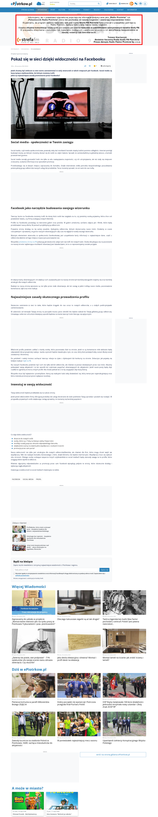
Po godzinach (74, 10)
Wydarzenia (42, 10)
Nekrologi (123, 4)
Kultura (62, 10)
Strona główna (27, 10)
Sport (52, 10)
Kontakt (120, 10)
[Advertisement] (61, 187)
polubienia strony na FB (28, 242)
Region (96, 10)
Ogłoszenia (108, 10)
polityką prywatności (22, 575)
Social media (28, 479)
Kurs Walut (111, 4)
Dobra (52, 4)
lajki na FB (27, 361)
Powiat (86, 10)
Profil (38, 479)
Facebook (16, 479)
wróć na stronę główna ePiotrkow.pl (113, 754)
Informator (132, 10)
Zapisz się (104, 570)
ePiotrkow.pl (15, 49)
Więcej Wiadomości (29, 586)
